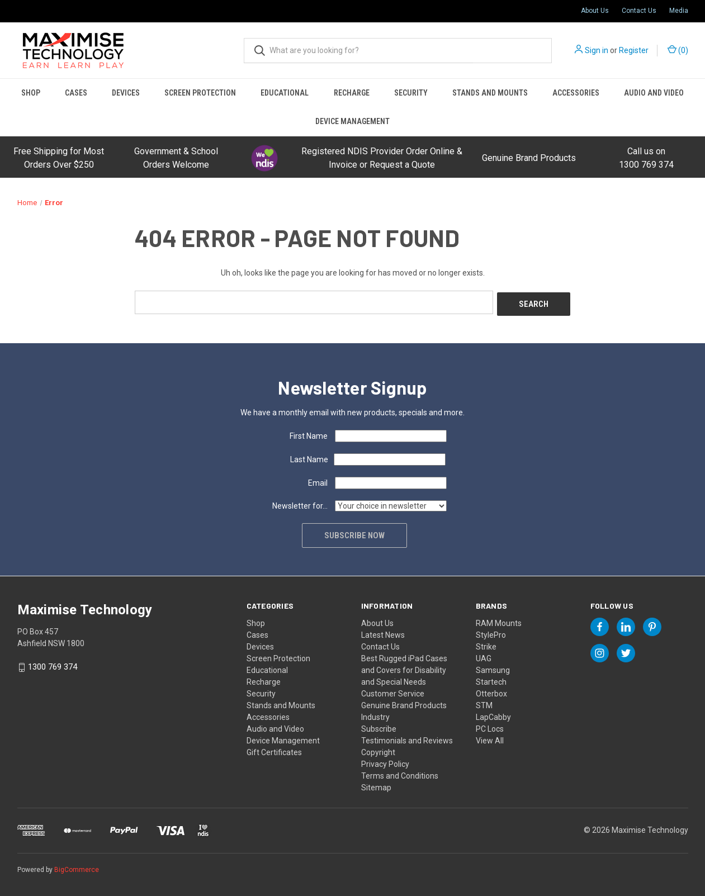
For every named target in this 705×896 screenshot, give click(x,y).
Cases (76, 92)
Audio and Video (654, 92)
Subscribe (378, 726)
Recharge (352, 92)
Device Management (352, 121)
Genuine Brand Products (529, 158)
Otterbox (491, 691)
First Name (309, 433)
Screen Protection (200, 92)
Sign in (596, 50)
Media (678, 11)
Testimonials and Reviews (407, 738)
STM (484, 703)
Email (318, 480)
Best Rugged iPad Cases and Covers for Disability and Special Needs (404, 668)
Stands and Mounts (490, 92)
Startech (491, 679)
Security (411, 92)
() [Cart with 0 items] (678, 50)
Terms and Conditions (399, 773)
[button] (264, 158)
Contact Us (639, 11)
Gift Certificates (274, 750)
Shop (30, 92)
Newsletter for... (300, 503)
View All (490, 738)
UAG (483, 656)
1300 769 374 (52, 665)
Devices (126, 92)
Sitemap (376, 785)
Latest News (383, 632)
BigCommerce (76, 867)
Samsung (493, 667)
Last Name (309, 457)
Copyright (378, 750)
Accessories (575, 92)
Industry (375, 714)
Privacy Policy (385, 761)
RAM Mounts (499, 621)
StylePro (491, 632)
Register (634, 50)
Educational (285, 92)
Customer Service (392, 691)
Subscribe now (355, 533)
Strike (486, 644)
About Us (595, 11)
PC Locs (490, 726)
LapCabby (493, 714)
